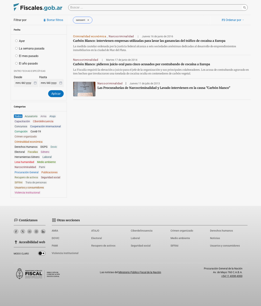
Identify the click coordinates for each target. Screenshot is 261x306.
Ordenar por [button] (233, 20)
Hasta (43, 77)
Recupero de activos (103, 245)
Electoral (96, 238)
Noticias (215, 238)
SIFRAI (174, 245)
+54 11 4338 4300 (231, 276)
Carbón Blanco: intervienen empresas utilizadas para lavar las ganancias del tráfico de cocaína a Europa (149, 41)
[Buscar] (156, 7)
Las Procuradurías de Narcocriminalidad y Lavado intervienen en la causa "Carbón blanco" (163, 88)
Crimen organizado (182, 230)
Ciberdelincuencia (142, 230)
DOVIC (55, 238)
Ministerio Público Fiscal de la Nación (139, 272)
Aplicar (56, 93)
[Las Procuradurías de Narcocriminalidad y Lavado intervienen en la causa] (84, 89)
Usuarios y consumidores (225, 245)
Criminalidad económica (90, 36)
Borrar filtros (53, 20)
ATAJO (95, 230)
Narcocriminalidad (122, 36)
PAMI (55, 245)
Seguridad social (141, 245)
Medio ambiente (180, 238)
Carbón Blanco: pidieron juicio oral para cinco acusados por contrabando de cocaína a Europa (141, 64)
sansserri (83, 20)
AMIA (55, 230)
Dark (41, 254)
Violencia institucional (65, 253)
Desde (18, 77)
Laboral (135, 238)
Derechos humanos (221, 230)
